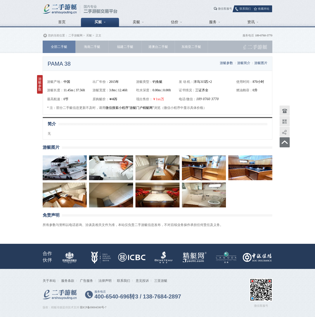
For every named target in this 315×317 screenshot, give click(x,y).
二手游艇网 (75, 35)
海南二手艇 (92, 47)
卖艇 (138, 22)
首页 (62, 22)
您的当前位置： (58, 35)
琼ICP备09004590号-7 (93, 307)
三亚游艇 (160, 281)
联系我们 (245, 8)
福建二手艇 (125, 47)
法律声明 (105, 281)
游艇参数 (226, 63)
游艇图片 (260, 63)
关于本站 (49, 281)
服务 (214, 22)
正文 (98, 35)
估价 (176, 22)
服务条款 (67, 281)
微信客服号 (225, 8)
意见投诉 (142, 281)
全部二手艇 (59, 47)
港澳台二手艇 (158, 47)
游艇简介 (243, 63)
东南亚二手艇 (191, 47)
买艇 (99, 22)
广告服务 (86, 281)
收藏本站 (263, 8)
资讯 (252, 22)
